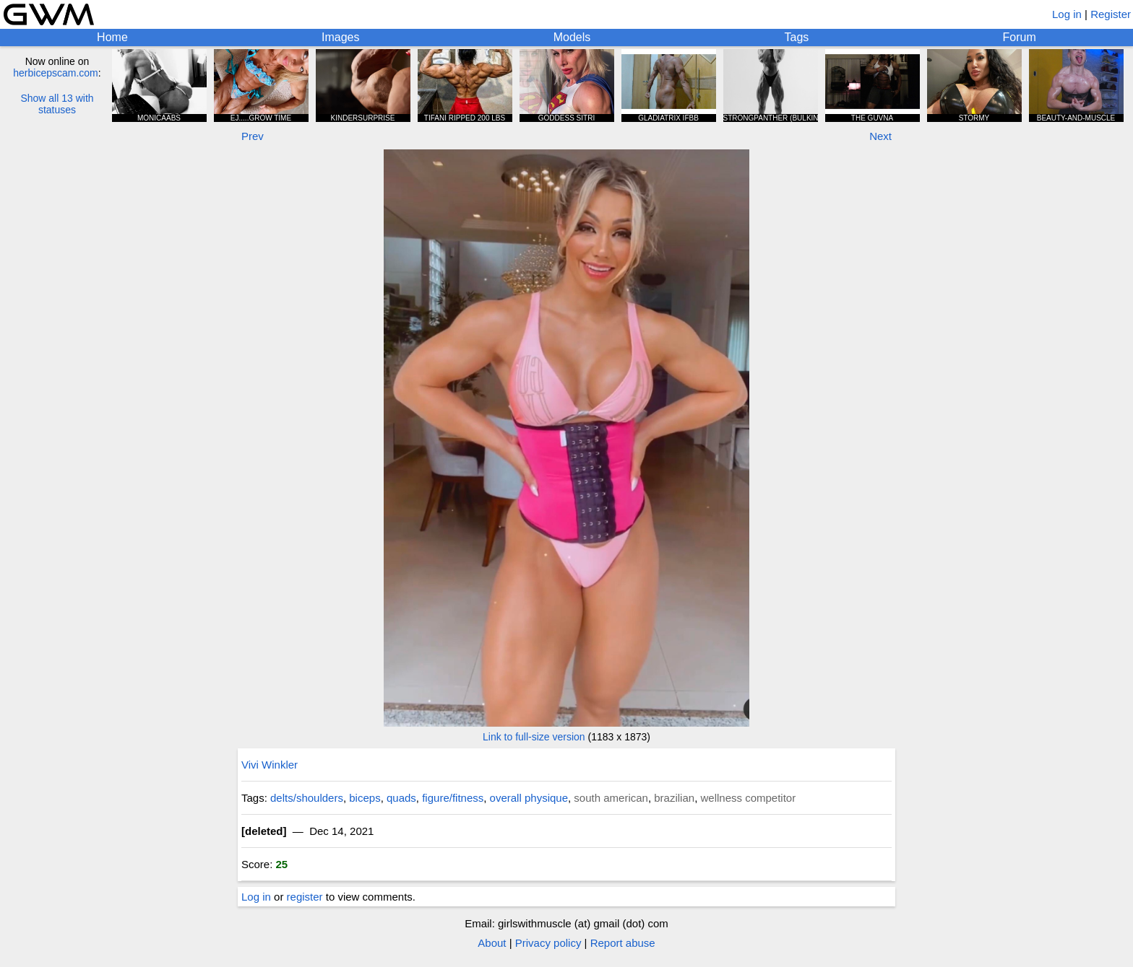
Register (1110, 14)
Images (340, 37)
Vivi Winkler (269, 764)
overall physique (529, 798)
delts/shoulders (306, 798)
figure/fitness (452, 798)
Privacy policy (548, 943)
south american (611, 798)
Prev (252, 136)
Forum (1019, 37)
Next (880, 136)
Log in (1067, 14)
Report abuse (622, 943)
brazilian (674, 798)
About (492, 943)
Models (572, 37)
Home (112, 37)
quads (401, 798)
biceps (364, 798)
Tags (797, 37)
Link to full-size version (534, 737)
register (305, 897)
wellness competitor (748, 798)
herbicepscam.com (55, 73)
